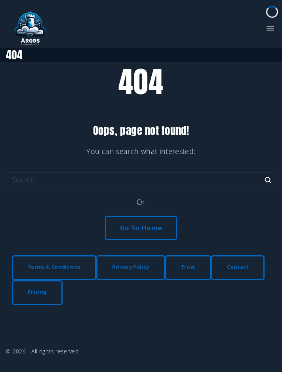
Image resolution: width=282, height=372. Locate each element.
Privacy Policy (130, 266)
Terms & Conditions (54, 266)
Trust (188, 266)
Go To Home (141, 227)
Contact (238, 266)
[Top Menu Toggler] (270, 28)
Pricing (37, 291)
